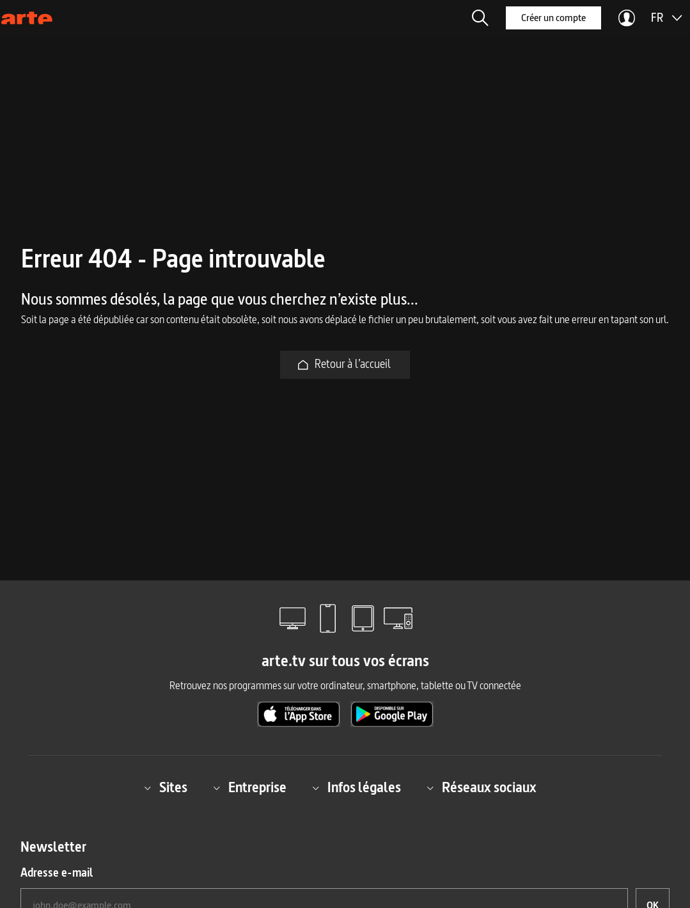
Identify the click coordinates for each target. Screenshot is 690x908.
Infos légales (356, 787)
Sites (165, 787)
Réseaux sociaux (482, 787)
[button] (480, 18)
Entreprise (249, 787)
